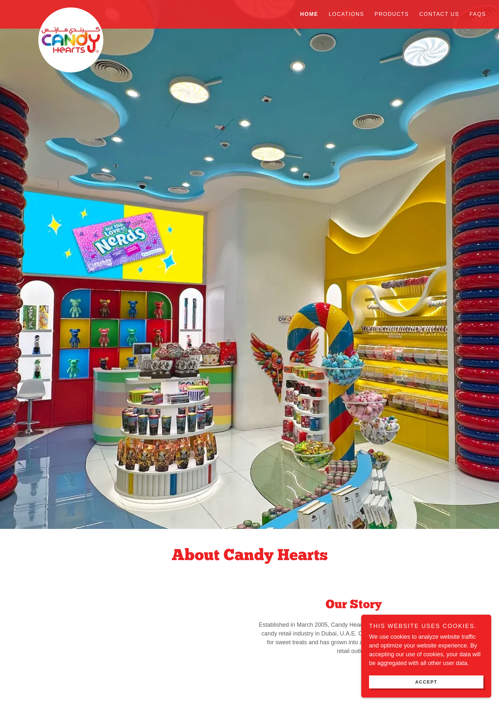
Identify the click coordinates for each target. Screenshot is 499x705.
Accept (426, 681)
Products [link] (392, 14)
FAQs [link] (477, 14)
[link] (72, 10)
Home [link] (309, 14)
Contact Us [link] (439, 14)
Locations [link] (346, 14)
